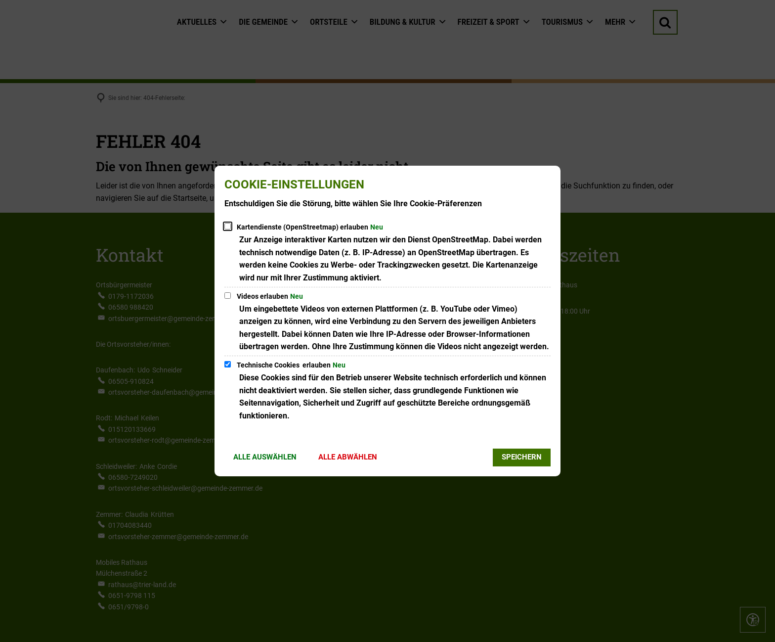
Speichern (522, 457)
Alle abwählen (347, 457)
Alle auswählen (265, 457)
